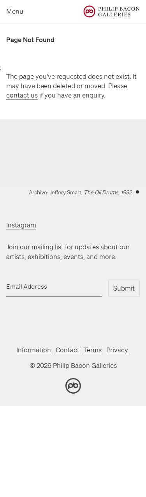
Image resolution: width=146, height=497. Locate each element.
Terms (93, 350)
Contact (67, 350)
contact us (22, 95)
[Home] (111, 11)
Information (33, 350)
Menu (14, 11)
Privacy (117, 350)
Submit (124, 288)
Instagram (21, 225)
